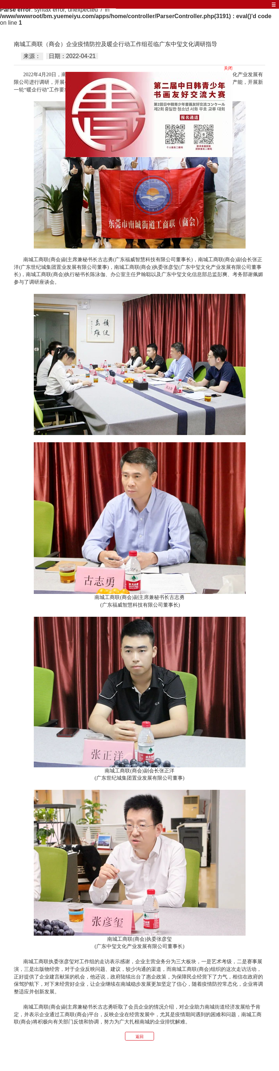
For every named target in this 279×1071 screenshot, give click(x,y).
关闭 (228, 68)
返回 (139, 1036)
